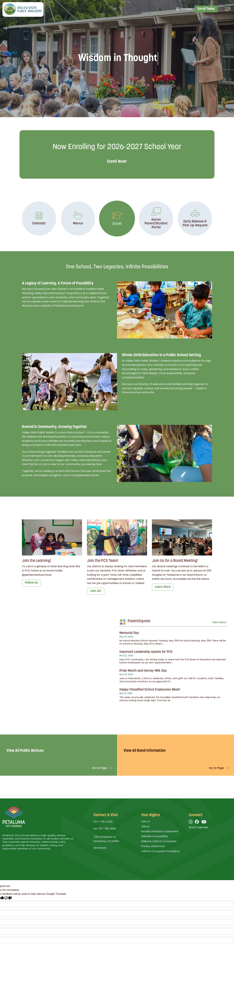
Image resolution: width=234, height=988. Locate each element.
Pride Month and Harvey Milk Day (143, 670)
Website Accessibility (154, 836)
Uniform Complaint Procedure (160, 851)
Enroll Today (206, 9)
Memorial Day (129, 633)
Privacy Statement (153, 846)
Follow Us (31, 582)
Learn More (163, 587)
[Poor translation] (8, 898)
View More (219, 622)
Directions (99, 848)
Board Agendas (198, 827)
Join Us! (95, 591)
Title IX (145, 826)
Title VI (145, 821)
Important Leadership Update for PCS (145, 652)
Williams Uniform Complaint (158, 841)
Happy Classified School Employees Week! (149, 689)
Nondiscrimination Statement (160, 831)
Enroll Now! (117, 162)
